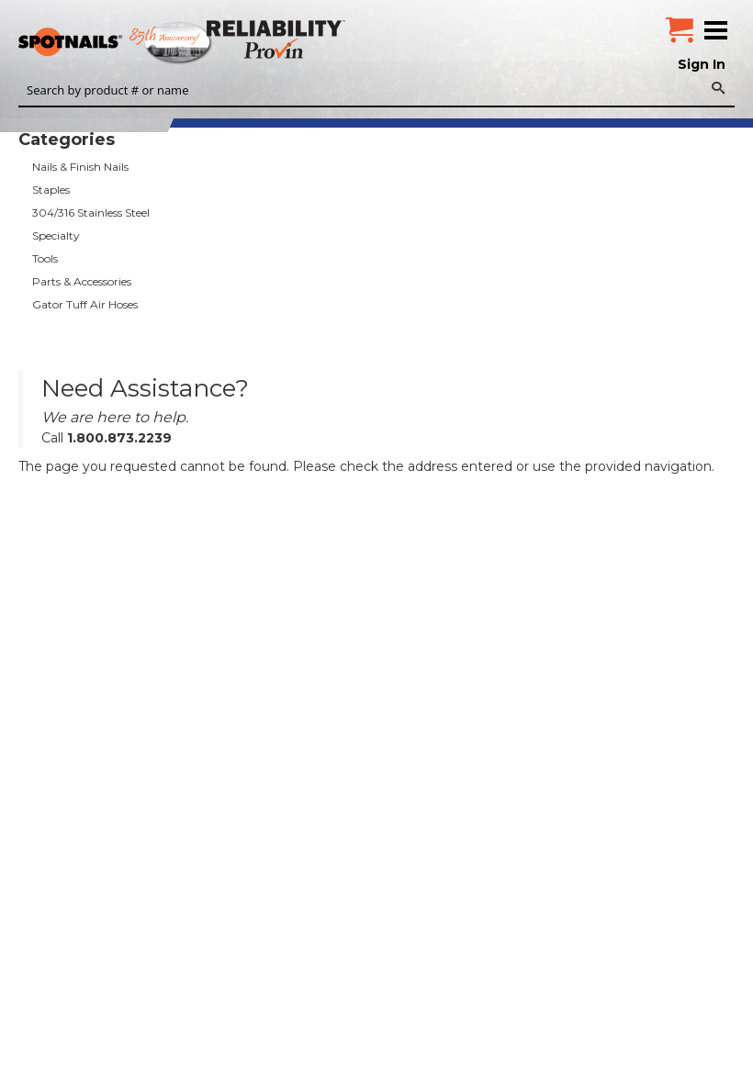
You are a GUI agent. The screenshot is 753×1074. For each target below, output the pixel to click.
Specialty (56, 235)
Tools (45, 258)
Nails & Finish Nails (80, 166)
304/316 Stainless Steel (91, 212)
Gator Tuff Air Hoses (85, 304)
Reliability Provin (278, 39)
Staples (51, 189)
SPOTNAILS (137, 43)
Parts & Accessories (81, 281)
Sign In (701, 64)
